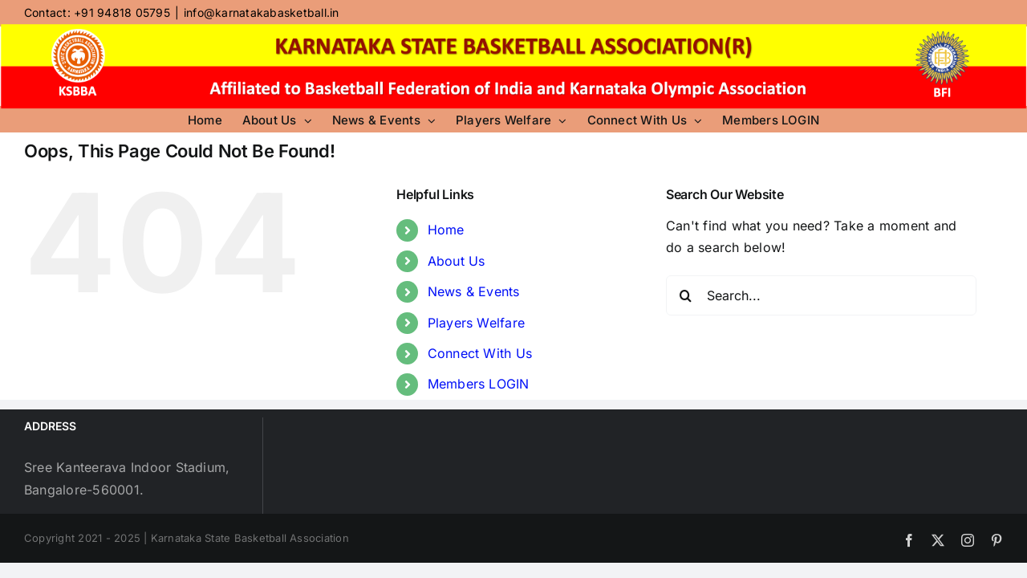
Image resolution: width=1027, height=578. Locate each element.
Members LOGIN (479, 384)
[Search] (686, 295)
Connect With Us (480, 353)
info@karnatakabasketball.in (261, 12)
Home (446, 230)
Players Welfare (477, 323)
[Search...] (821, 295)
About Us (456, 261)
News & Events (474, 291)
